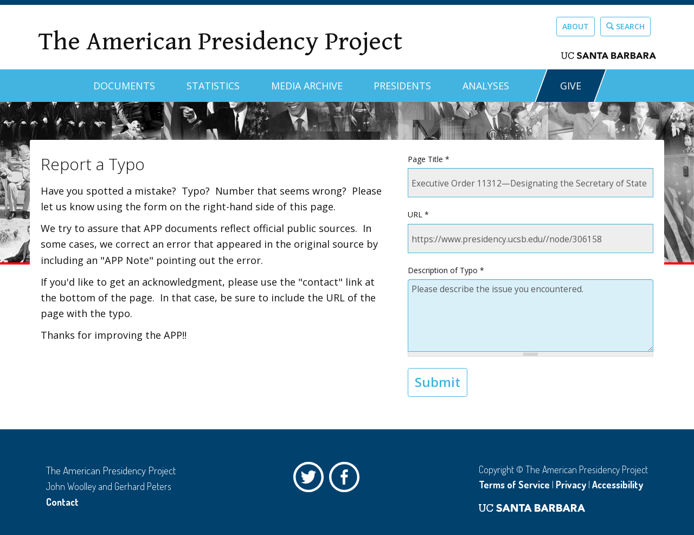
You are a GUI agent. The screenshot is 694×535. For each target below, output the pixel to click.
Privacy (571, 485)
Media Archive (307, 85)
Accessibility (617, 485)
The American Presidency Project (220, 41)
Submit (437, 382)
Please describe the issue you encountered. (530, 315)
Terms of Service (514, 485)
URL (418, 214)
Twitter (311, 480)
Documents (124, 85)
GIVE (570, 85)
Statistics (213, 85)
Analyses (485, 85)
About (575, 26)
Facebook (347, 480)
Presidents (402, 85)
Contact (62, 502)
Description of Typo (446, 270)
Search (625, 26)
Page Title (428, 159)
